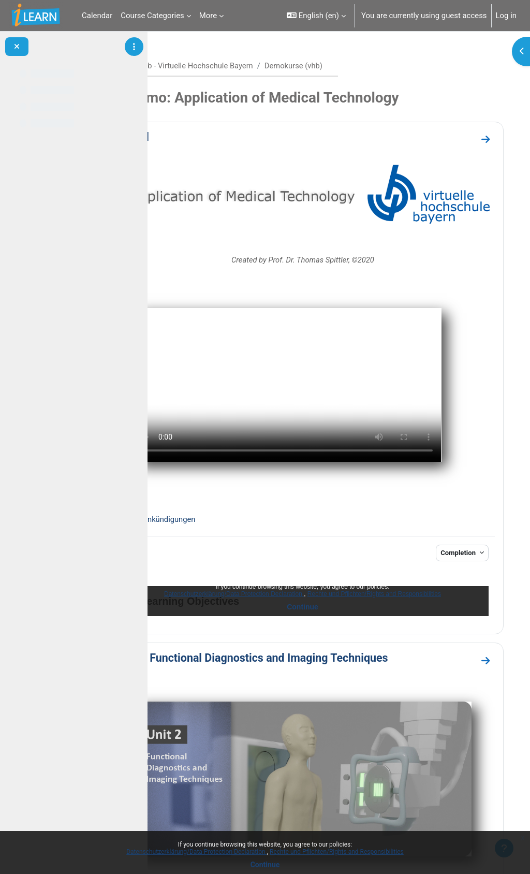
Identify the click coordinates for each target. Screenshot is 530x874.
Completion (448, 507)
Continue (265, 865)
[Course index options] (134, 46)
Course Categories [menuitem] (152, 15)
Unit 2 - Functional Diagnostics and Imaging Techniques (315, 612)
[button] (316, 15)
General (195, 136)
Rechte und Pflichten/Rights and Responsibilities (337, 851)
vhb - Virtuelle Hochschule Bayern (263, 65)
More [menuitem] (208, 15)
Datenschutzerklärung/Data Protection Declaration (196, 851)
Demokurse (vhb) (361, 65)
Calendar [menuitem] (97, 15)
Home (184, 65)
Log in (506, 15)
